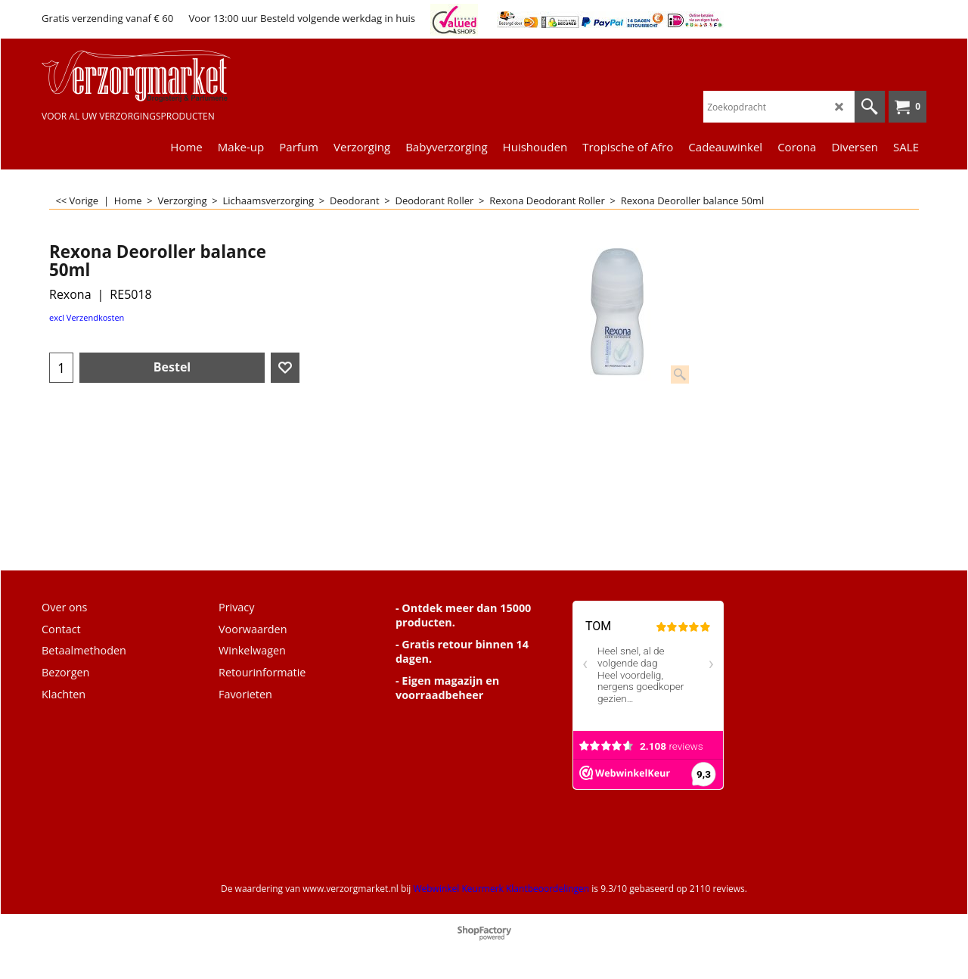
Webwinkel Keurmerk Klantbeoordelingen (501, 888)
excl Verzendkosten (86, 317)
